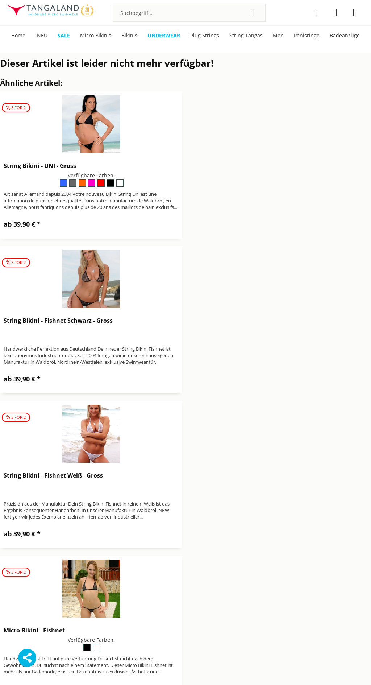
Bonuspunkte (291, 547)
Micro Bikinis (290, 556)
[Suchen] (253, 13)
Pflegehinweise (293, 564)
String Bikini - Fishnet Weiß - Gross (53, 321)
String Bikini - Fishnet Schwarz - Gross (247, 166)
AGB (191, 547)
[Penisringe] (307, 36)
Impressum (199, 564)
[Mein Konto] (335, 12)
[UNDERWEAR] (163, 36)
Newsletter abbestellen (214, 582)
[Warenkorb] (355, 12)
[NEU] (42, 36)
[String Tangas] (246, 36)
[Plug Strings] (204, 36)
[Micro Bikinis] (95, 36)
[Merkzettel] (316, 12)
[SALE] (64, 36)
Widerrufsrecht (204, 599)
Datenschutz (201, 556)
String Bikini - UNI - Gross (40, 166)
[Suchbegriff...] (189, 13)
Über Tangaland (294, 573)
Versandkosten (227, 668)
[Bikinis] (129, 36)
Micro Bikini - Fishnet (223, 321)
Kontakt (195, 573)
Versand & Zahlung (209, 590)
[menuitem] (189, 13)
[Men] (278, 36)
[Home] (18, 36)
